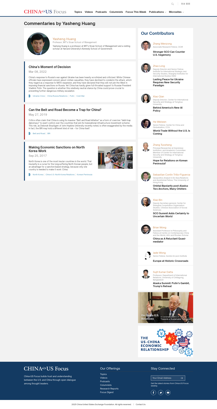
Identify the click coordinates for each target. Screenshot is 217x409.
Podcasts (101, 11)
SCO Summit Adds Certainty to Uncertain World (171, 215)
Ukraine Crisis (39, 96)
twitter (160, 392)
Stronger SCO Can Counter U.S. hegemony (169, 53)
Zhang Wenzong (162, 43)
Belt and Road (39, 133)
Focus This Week (136, 11)
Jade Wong (159, 252)
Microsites (175, 11)
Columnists (116, 11)
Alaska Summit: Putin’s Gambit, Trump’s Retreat (171, 285)
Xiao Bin (157, 199)
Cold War (80, 96)
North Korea (38, 174)
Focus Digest (107, 392)
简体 (183, 3)
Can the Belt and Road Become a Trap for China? (65, 110)
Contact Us (141, 404)
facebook (153, 392)
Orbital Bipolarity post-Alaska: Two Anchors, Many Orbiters (170, 187)
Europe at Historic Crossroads (170, 260)
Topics (78, 11)
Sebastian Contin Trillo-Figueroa (171, 174)
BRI (48, 133)
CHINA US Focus (45, 11)
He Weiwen (159, 121)
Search (172, 3)
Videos (89, 11)
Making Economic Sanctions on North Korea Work (57, 149)
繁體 (188, 3)
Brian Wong (159, 227)
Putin (72, 96)
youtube (167, 392)
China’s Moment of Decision (50, 67)
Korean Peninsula (84, 174)
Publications (156, 11)
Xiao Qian (158, 96)
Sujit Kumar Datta (163, 272)
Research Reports (109, 388)
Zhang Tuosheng (162, 144)
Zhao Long (159, 65)
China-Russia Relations (57, 96)
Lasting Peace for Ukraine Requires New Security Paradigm (168, 82)
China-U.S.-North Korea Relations (60, 174)
